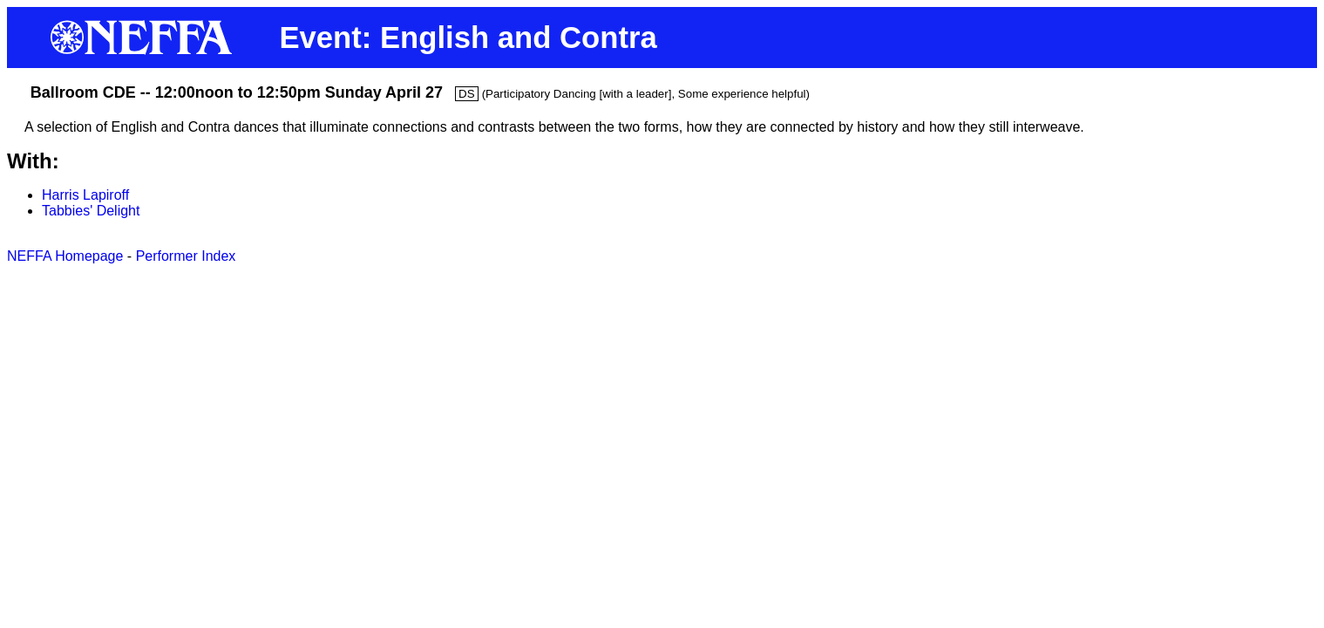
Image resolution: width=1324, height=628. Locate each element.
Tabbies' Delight (90, 210)
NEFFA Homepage (65, 256)
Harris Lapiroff (85, 195)
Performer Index (186, 256)
